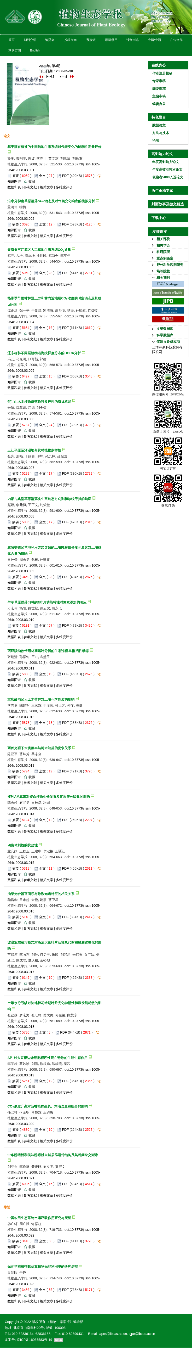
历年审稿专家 (162, 190)
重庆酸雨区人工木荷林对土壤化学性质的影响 (41, 699)
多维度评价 (64, 187)
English (35, 50)
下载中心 (158, 218)
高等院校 (163, 271)
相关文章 (46, 187)
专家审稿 (159, 81)
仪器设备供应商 (168, 341)
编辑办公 (159, 104)
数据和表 (14, 187)
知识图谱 (14, 181)
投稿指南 (70, 40)
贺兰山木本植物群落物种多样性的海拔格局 (39, 402)
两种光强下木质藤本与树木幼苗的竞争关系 (39, 748)
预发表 (91, 40)
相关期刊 (163, 278)
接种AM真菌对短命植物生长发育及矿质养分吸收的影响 (48, 797)
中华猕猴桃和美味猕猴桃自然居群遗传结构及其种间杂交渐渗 (52, 1155)
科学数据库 (165, 335)
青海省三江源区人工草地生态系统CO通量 (39, 250)
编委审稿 (159, 88)
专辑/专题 (154, 40)
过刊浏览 (132, 40)
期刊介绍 (30, 40)
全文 (42, 176)
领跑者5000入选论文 (167, 177)
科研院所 (163, 252)
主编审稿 (159, 96)
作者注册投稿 (162, 73)
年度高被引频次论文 (167, 169)
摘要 (15, 176)
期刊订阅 (15, 50)
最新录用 (111, 40)
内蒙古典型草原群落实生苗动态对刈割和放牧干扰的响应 (49, 499)
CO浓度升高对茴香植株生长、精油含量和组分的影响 (47, 1106)
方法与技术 (160, 133)
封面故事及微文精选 (167, 204)
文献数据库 (165, 329)
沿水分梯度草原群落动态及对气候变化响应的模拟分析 (51, 201)
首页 (11, 40)
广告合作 (176, 40)
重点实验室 (165, 258)
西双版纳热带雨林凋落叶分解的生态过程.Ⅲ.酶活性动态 (48, 651)
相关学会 (163, 245)
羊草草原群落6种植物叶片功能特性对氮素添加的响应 (47, 602)
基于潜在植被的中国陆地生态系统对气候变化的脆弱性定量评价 (54, 147)
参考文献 (30, 187)
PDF (65, 176)
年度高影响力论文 (165, 162)
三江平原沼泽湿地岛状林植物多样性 (34, 450)
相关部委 (163, 239)
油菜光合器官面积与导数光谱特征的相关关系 (41, 894)
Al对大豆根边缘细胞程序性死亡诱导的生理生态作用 (47, 1058)
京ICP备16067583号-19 (34, 1340)
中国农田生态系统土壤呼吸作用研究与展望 (39, 1218)
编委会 (49, 40)
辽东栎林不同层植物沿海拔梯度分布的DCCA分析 (44, 353)
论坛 (155, 140)
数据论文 (159, 125)
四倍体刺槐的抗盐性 (22, 845)
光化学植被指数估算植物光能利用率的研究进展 (42, 1266)
